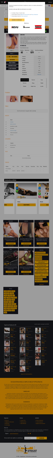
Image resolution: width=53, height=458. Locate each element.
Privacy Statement (34, 14)
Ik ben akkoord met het (19, 16)
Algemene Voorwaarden (25, 14)
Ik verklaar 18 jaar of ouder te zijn (17, 12)
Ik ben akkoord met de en (24, 14)
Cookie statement (24, 16)
